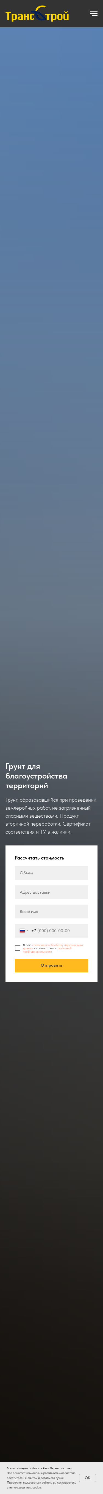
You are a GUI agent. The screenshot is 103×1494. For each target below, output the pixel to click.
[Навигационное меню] (94, 13)
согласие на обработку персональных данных (53, 946)
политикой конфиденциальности (47, 949)
